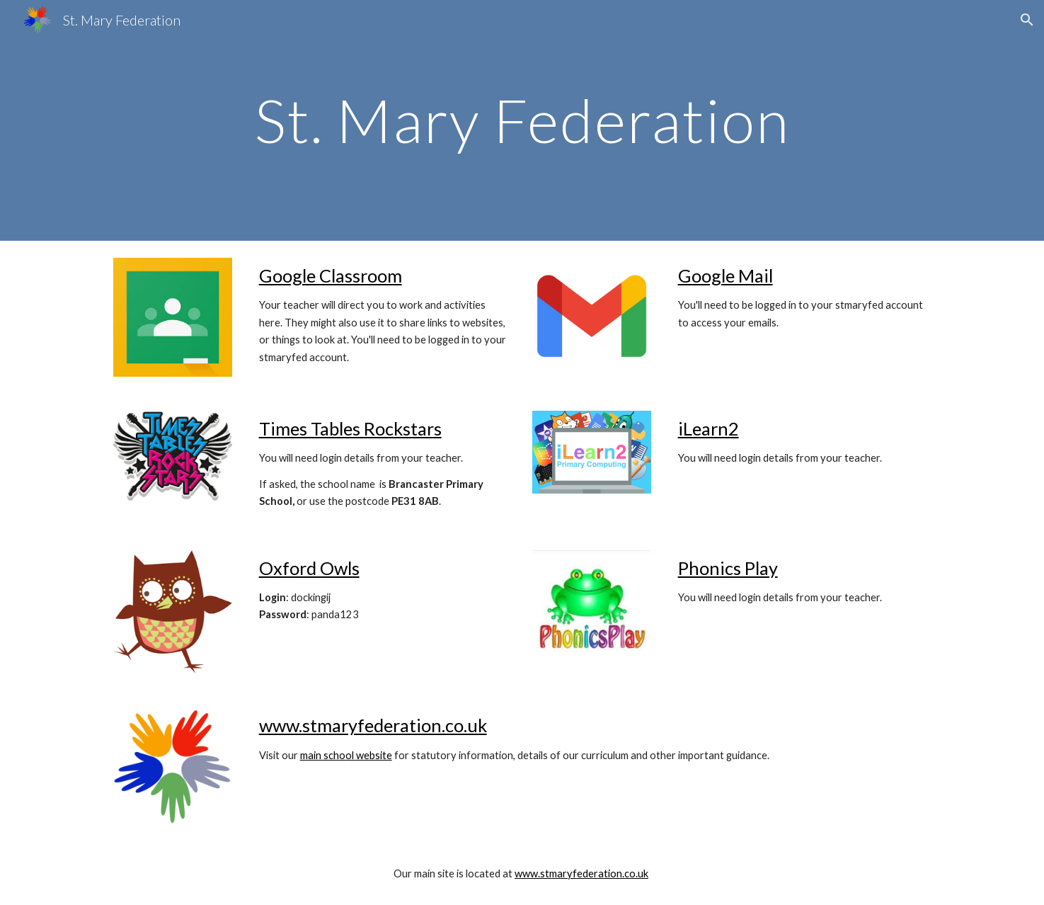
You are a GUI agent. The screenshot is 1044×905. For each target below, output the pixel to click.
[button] (1027, 20)
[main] (521, 120)
